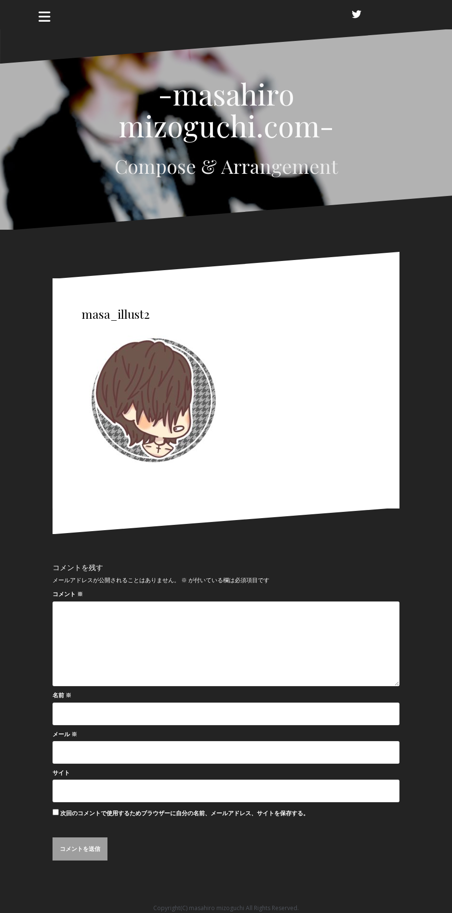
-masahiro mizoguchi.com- (226, 109)
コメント (68, 594)
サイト (61, 773)
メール (65, 734)
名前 (62, 695)
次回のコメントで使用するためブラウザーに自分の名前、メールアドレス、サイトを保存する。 (184, 813)
